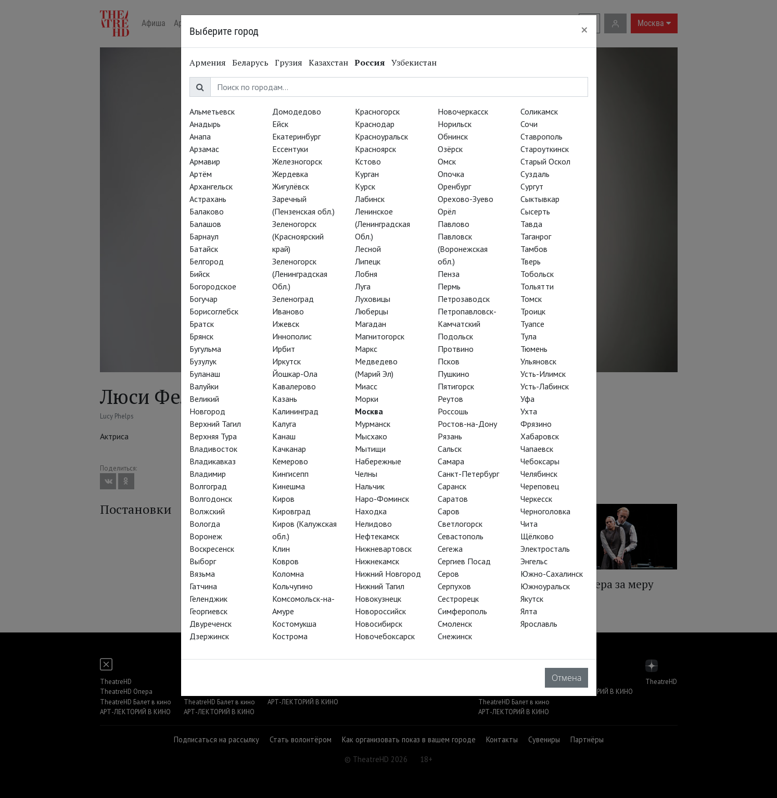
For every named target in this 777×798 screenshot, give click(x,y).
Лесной (368, 249)
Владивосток (213, 449)
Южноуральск (545, 586)
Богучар (203, 299)
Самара (451, 461)
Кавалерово (294, 386)
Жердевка (290, 174)
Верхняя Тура (213, 436)
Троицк (532, 311)
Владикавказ (212, 461)
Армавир (204, 161)
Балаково (206, 211)
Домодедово (296, 111)
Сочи (529, 124)
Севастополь (460, 536)
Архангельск (211, 186)
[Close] (584, 29)
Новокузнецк (378, 598)
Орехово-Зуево (465, 199)
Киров (283, 498)
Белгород (206, 261)
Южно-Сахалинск (551, 573)
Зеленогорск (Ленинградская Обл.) (299, 274)
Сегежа (450, 548)
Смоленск (455, 623)
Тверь (530, 261)
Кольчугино (292, 586)
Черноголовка (545, 511)
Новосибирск (378, 623)
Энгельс (533, 561)
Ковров (285, 561)
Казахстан (328, 62)
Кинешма (288, 486)
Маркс (366, 349)
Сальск (450, 449)
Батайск (203, 249)
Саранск (452, 486)
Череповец (539, 486)
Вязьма (202, 573)
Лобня (366, 274)
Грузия (288, 62)
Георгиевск (208, 611)
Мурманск (372, 424)
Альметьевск (212, 111)
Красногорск (377, 111)
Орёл (447, 211)
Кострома (290, 636)
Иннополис (292, 336)
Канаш (284, 436)
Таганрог (535, 236)
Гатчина (203, 586)
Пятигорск (456, 386)
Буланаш (204, 374)
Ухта (528, 411)
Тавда (531, 224)
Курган (367, 174)
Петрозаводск (464, 299)
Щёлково (537, 536)
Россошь (453, 411)
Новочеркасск (463, 111)
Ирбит (283, 349)
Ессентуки (290, 149)
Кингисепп (290, 473)
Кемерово (290, 461)
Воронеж (205, 536)
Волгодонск (210, 498)
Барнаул (204, 236)
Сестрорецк (458, 598)
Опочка (451, 174)
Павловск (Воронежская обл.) (463, 249)
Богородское (212, 286)
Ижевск (285, 324)
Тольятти (537, 286)
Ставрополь (541, 136)
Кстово (368, 161)
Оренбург (454, 186)
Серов (448, 573)
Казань (284, 399)
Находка (371, 511)
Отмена (566, 677)
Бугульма (205, 349)
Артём (200, 174)
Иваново (288, 311)
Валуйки (204, 386)
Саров (449, 511)
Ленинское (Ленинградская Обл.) (382, 224)
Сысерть (535, 211)
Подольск (455, 336)
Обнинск (453, 136)
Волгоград (208, 486)
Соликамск (539, 111)
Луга (363, 286)
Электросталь (545, 548)
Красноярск (375, 149)
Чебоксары (539, 461)
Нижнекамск (377, 561)
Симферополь (462, 611)
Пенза (449, 274)
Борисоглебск (213, 311)
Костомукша (294, 623)
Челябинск (538, 473)
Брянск (201, 336)
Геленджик (208, 598)
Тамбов (533, 249)
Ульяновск (538, 361)
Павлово (453, 224)
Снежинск (455, 636)
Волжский (207, 511)
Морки (366, 399)
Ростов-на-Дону (467, 424)
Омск (447, 161)
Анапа (200, 136)
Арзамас (204, 149)
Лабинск (370, 199)
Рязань (450, 436)
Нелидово (373, 523)
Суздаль (535, 174)
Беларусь (250, 62)
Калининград (295, 411)
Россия (369, 62)
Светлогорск (460, 523)
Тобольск (537, 274)
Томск (531, 299)
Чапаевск (536, 449)
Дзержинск (209, 636)
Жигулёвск (290, 186)
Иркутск (286, 361)
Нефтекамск (377, 536)
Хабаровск (539, 436)
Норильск (455, 124)
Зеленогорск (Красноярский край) (298, 236)
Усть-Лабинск (544, 386)
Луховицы (372, 299)
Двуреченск (210, 623)
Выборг (202, 561)
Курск (365, 186)
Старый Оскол (545, 161)
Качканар (289, 449)
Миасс (366, 386)
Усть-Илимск (543, 374)
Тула (528, 336)
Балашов (205, 224)
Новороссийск (380, 611)
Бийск (199, 274)
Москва (369, 411)
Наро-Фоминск (382, 498)
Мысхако (371, 436)
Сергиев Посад (464, 561)
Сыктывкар (539, 199)
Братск (201, 324)
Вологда (204, 523)
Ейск (280, 124)
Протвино (456, 349)
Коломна (288, 573)
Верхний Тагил (215, 424)
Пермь (449, 286)
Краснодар (374, 124)
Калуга (284, 424)
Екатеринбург (296, 136)
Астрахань (207, 199)
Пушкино (453, 374)
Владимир (207, 473)
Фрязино (536, 424)
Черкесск (536, 498)
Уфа (527, 399)
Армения (207, 62)
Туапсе (532, 324)
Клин (281, 548)
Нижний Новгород (388, 573)
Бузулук (202, 361)
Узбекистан (414, 62)
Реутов (450, 399)
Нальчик (370, 486)
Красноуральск (381, 136)
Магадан (370, 324)
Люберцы (371, 311)
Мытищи (370, 449)
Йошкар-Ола (294, 374)
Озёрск (450, 149)
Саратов (453, 498)
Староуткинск (544, 149)
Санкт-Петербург (468, 473)
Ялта (528, 611)
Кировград (291, 511)
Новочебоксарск (385, 636)
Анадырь (205, 124)
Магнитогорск (379, 336)
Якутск (531, 598)
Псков (449, 361)
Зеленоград (293, 299)
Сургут (531, 186)
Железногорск (297, 161)
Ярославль (538, 623)
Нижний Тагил (379, 586)
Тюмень (533, 349)
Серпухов (454, 586)
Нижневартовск (383, 548)
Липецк (367, 261)
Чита (529, 523)
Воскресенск (211, 548)
